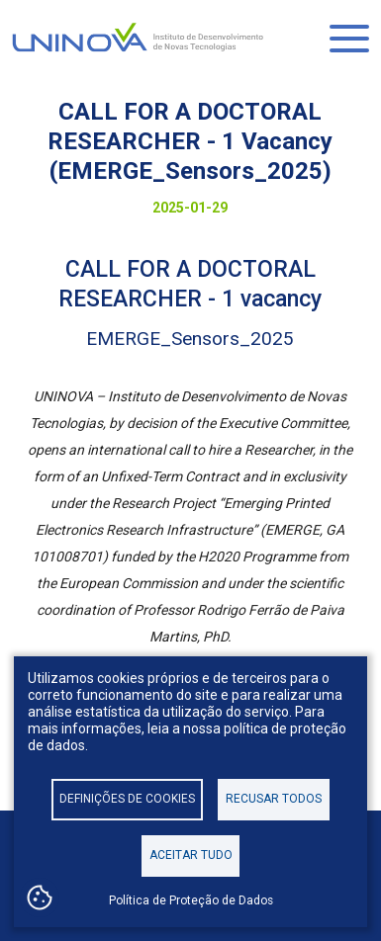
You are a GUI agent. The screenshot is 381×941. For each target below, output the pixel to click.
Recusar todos (274, 799)
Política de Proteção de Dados (191, 900)
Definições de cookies (127, 799)
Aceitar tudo (191, 855)
